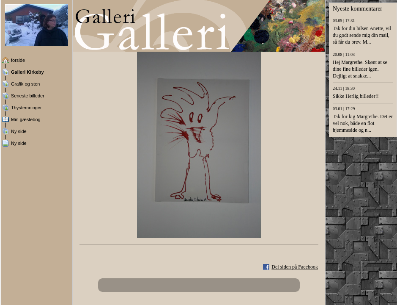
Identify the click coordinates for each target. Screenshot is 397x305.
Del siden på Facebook (294, 267)
